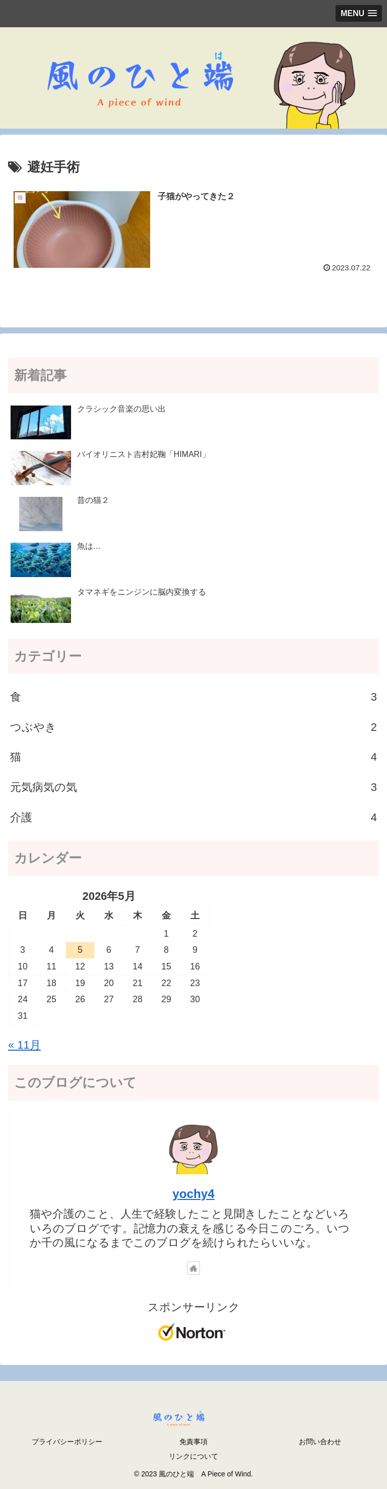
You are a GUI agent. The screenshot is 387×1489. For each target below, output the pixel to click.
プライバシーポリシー (67, 1442)
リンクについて (193, 1456)
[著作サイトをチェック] (193, 1268)
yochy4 (193, 1193)
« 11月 (24, 1045)
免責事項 (193, 1442)
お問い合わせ (320, 1442)
